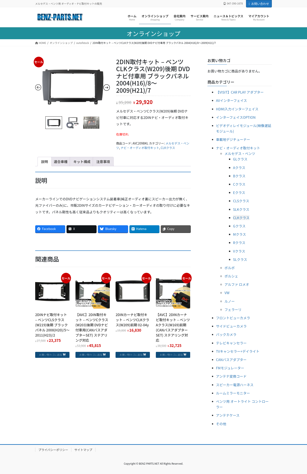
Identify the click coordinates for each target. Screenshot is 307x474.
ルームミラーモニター (233, 393)
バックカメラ (226, 334)
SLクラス (240, 259)
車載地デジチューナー (233, 139)
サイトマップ (83, 450)
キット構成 (81, 161)
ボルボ (229, 267)
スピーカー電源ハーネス (234, 384)
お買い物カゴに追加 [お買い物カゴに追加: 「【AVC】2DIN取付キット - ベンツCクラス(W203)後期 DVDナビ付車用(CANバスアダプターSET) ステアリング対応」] (90, 354)
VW (226, 292)
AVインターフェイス (231, 100)
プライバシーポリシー (53, 450)
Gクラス (239, 225)
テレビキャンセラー (231, 342)
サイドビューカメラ (231, 326)
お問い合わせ (259, 3)
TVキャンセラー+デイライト (237, 351)
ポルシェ (231, 276)
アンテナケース (228, 415)
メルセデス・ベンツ (239, 153)
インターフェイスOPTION (236, 117)
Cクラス (239, 184)
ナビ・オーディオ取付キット (140, 148)
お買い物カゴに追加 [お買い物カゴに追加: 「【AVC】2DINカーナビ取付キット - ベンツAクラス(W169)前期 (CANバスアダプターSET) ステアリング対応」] (171, 354)
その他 (221, 423)
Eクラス (239, 192)
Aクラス (239, 167)
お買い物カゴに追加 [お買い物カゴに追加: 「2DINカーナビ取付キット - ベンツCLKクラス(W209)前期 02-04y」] (131, 354)
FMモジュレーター (230, 367)
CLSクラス (241, 200)
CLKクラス (168, 148)
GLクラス (240, 159)
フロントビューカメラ (233, 317)
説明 (44, 161)
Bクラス (239, 175)
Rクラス (239, 242)
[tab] (45, 161)
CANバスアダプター (231, 359)
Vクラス (239, 251)
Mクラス (239, 234)
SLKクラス (241, 209)
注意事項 (103, 161)
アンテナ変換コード (231, 376)
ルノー (229, 301)
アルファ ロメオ (236, 284)
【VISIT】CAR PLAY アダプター (240, 92)
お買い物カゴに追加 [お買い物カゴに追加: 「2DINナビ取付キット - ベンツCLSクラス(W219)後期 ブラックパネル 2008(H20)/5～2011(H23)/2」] (50, 354)
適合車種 (61, 161)
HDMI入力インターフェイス (237, 108)
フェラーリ (233, 309)
